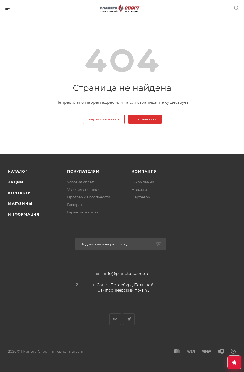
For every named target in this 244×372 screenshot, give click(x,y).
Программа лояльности (88, 197)
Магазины (20, 203)
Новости (139, 189)
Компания (144, 171)
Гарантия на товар (84, 212)
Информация (24, 214)
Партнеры (141, 197)
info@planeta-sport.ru (126, 273)
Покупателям (83, 171)
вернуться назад (104, 119)
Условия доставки (83, 189)
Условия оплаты (81, 182)
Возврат (74, 204)
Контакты (19, 193)
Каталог (18, 171)
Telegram (129, 319)
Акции (15, 182)
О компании (143, 182)
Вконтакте (115, 319)
